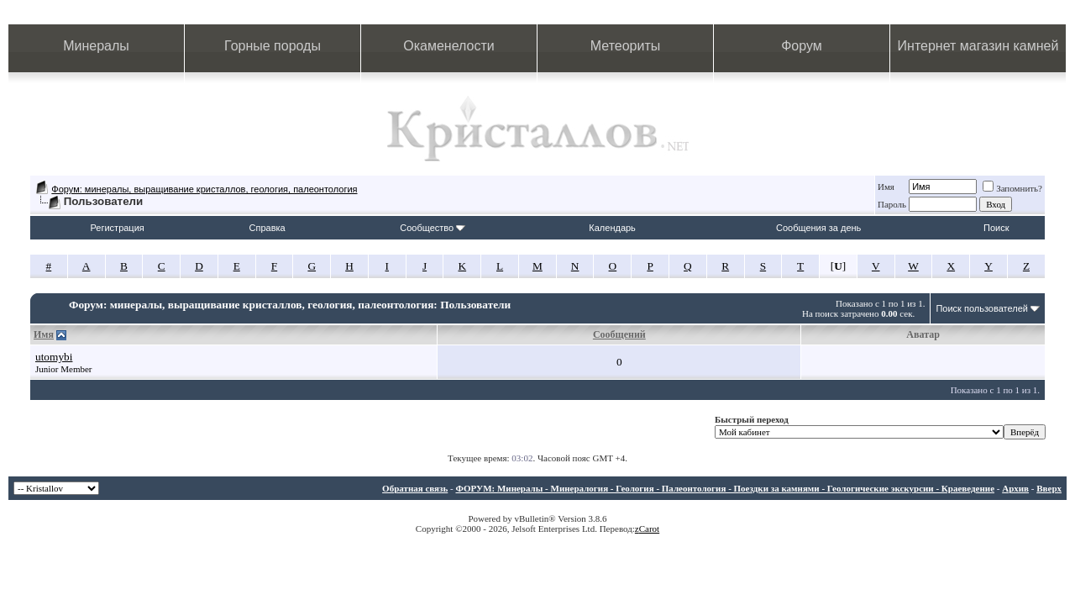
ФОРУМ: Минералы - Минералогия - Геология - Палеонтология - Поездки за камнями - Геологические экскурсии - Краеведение (724, 488)
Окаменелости (448, 46)
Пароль (892, 204)
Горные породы (272, 46)
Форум (801, 46)
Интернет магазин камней (978, 46)
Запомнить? (1012, 188)
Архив (1015, 488)
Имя (886, 187)
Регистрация (117, 228)
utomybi (53, 356)
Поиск (996, 228)
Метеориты (625, 46)
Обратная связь (415, 488)
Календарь (612, 228)
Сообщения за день (818, 228)
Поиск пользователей (982, 308)
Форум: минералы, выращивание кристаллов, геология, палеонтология (204, 189)
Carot (649, 528)
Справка (267, 228)
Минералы (96, 46)
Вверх (1049, 488)
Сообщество (432, 228)
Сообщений (619, 334)
